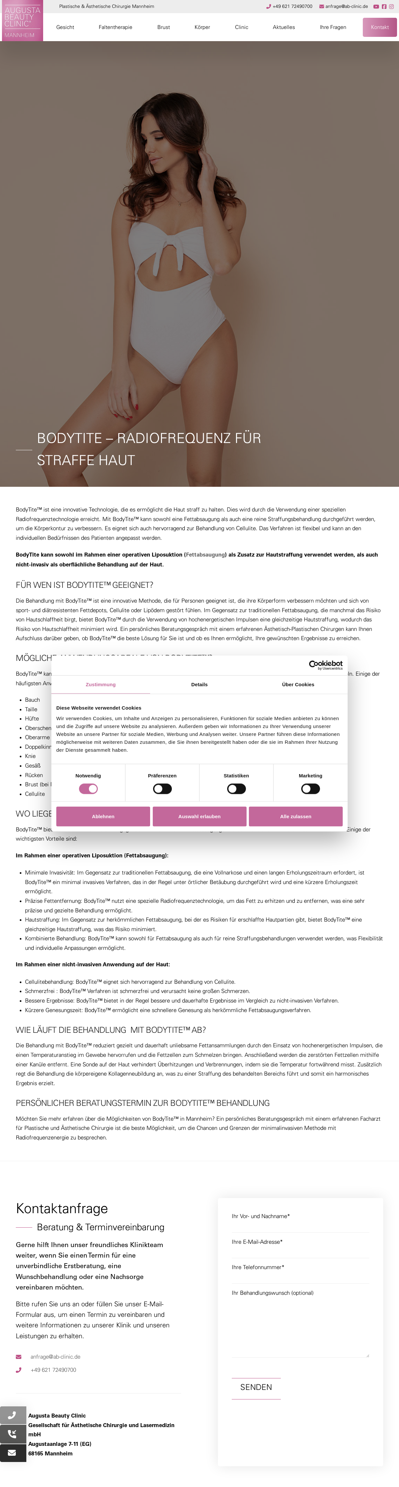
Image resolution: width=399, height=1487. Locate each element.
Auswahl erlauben (199, 816)
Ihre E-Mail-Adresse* (300, 1248)
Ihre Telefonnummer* (300, 1273)
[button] (65, 27)
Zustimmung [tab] (101, 684)
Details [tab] (199, 684)
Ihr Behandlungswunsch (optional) (300, 1297)
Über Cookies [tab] (298, 684)
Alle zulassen (295, 816)
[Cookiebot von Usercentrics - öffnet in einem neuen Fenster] (314, 665)
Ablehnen (103, 816)
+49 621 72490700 (53, 1370)
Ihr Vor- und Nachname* (300, 1222)
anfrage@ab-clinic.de (55, 1357)
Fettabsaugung (205, 555)
